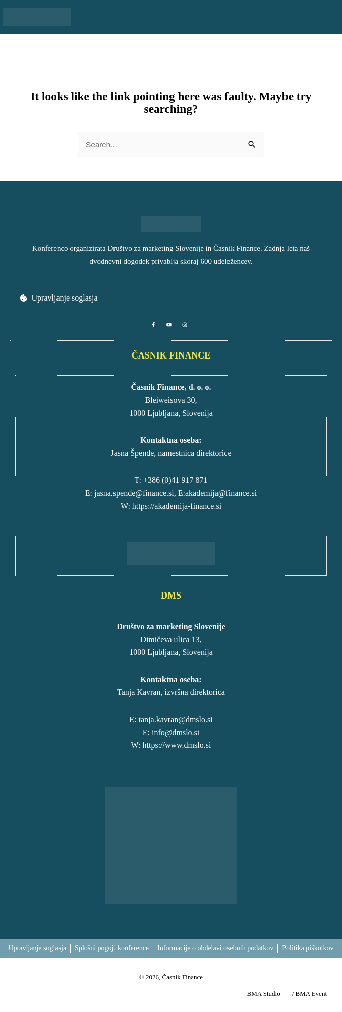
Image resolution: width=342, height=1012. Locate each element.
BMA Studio (263, 993)
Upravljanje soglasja (65, 297)
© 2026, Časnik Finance (171, 977)
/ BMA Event (309, 993)
